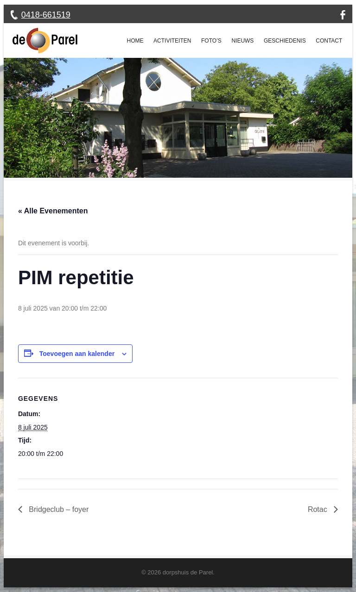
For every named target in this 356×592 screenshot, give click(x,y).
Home (135, 40)
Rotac (318, 509)
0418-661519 (45, 14)
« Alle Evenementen (53, 211)
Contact (329, 40)
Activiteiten (172, 40)
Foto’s (211, 40)
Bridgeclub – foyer (58, 509)
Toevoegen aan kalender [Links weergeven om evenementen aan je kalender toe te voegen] (76, 353)
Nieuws (242, 40)
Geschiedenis (285, 40)
